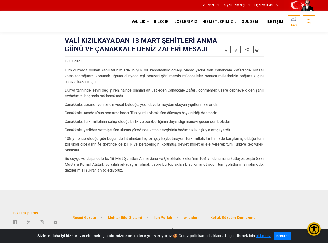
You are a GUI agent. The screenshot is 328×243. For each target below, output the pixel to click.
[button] (247, 49)
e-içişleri (191, 218)
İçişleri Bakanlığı (234, 5)
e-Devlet (208, 5)
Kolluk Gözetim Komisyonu (233, 218)
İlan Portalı (163, 218)
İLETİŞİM (275, 22)
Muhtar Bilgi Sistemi (125, 218)
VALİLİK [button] (138, 22)
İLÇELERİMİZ (185, 22)
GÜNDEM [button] (250, 22)
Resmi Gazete (84, 218)
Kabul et (282, 236)
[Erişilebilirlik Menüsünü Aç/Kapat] (314, 229)
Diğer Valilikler (264, 5)
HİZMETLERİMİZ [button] (217, 22)
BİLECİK (161, 22)
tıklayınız (263, 236)
